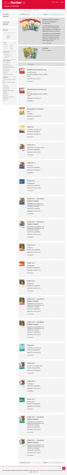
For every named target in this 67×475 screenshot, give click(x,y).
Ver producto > (30, 81)
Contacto (62, 2)
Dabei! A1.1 (31, 145)
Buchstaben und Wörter (35, 109)
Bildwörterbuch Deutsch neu (36, 70)
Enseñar (6, 15)
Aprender (6, 23)
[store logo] (14, 4)
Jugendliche (7, 55)
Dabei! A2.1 (31, 363)
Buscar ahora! (9, 36)
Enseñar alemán (27, 10)
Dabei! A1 (30, 127)
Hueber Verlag (55, 2)
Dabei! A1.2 (31, 245)
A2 (12, 44)
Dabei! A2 (30, 345)
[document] (33, 471)
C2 (11, 48)
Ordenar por (24, 14)
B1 (6, 46)
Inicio (19, 10)
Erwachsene (8, 54)
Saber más (35, 472)
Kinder (6, 57)
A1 (6, 44)
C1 (5, 48)
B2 (11, 46)
